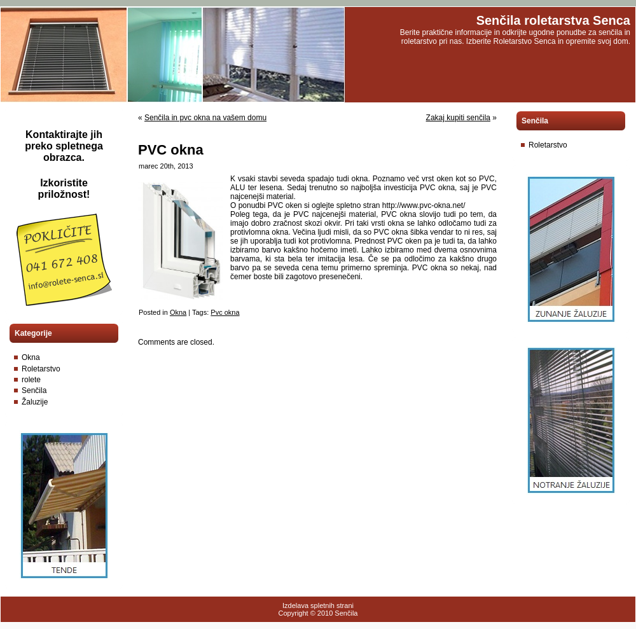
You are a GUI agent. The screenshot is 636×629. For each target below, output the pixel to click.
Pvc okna (225, 312)
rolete (31, 379)
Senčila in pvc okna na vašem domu (205, 117)
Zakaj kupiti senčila (458, 117)
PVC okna (171, 150)
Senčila (34, 390)
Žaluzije (35, 401)
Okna (31, 357)
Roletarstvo (41, 368)
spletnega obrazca (73, 152)
